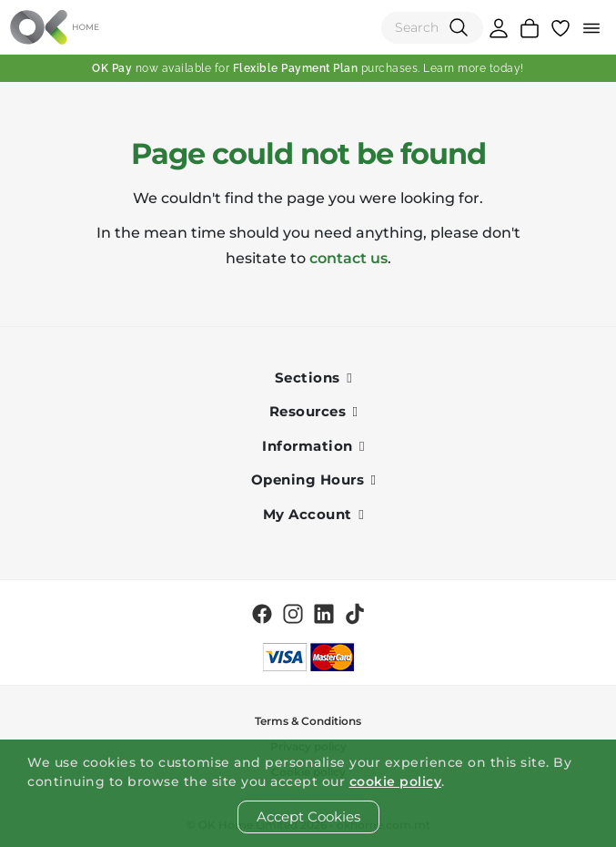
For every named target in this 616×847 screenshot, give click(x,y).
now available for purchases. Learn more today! (308, 68)
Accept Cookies (308, 816)
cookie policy (395, 781)
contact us (348, 258)
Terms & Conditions (308, 721)
